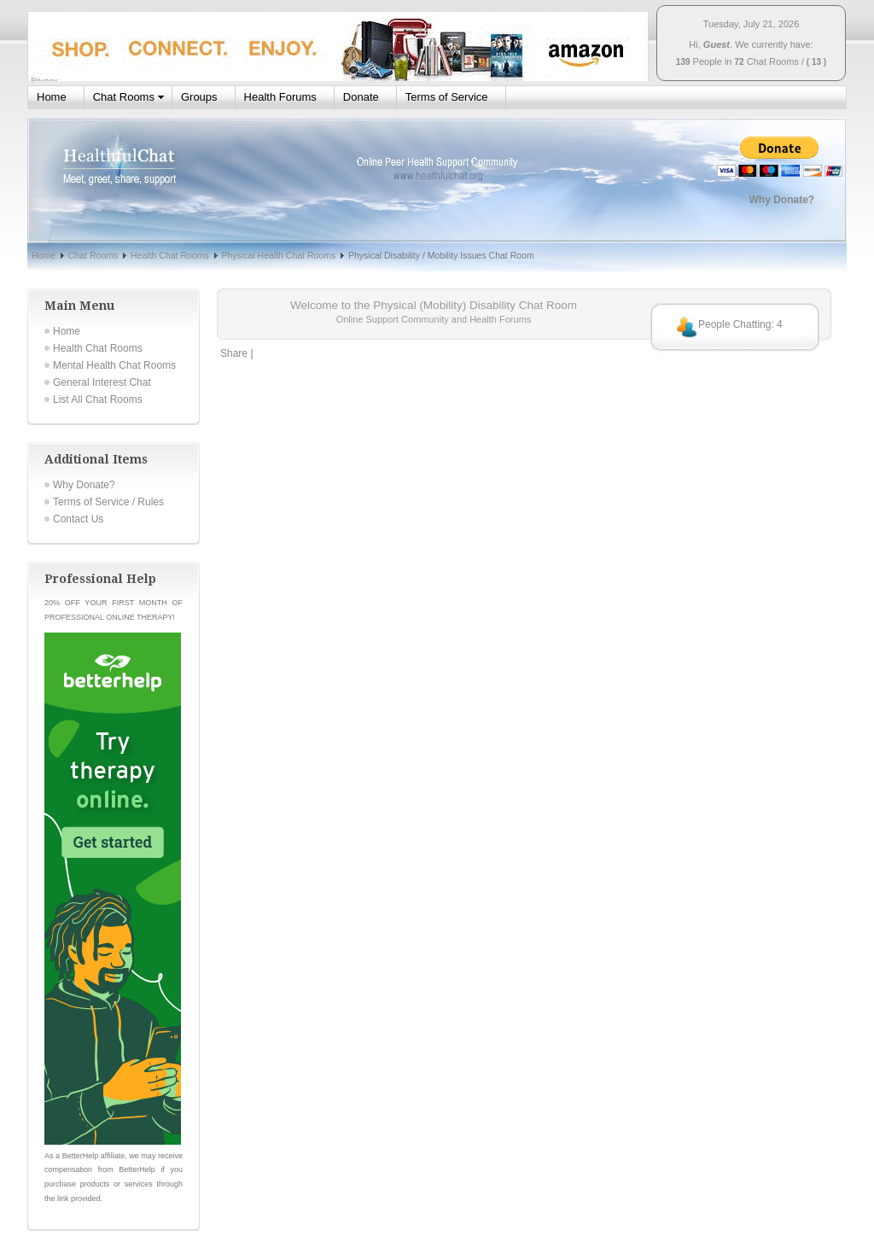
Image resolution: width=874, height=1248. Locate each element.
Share (234, 353)
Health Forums (280, 96)
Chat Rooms (773, 61)
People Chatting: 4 (740, 324)
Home (52, 96)
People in (712, 61)
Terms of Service (446, 96)
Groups (199, 96)
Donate (361, 96)
